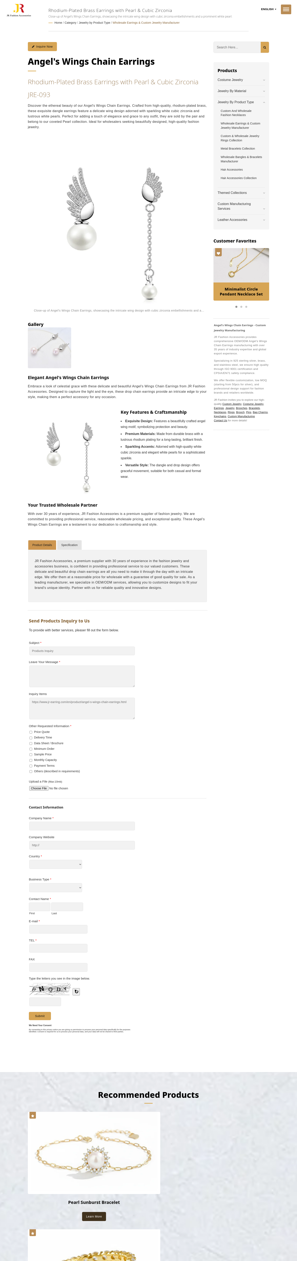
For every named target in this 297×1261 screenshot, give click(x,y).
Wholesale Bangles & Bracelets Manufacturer (241, 159)
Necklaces (220, 412)
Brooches (241, 407)
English (268, 9)
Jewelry (230, 407)
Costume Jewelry (230, 79)
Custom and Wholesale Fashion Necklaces (236, 113)
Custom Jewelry (231, 403)
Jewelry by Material (232, 91)
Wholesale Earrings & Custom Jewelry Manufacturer (146, 22)
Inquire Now (42, 46)
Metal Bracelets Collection (238, 148)
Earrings (219, 407)
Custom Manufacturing (241, 416)
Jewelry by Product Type (94, 22)
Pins (248, 412)
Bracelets (254, 407)
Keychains (220, 416)
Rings (231, 412)
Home (58, 22)
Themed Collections (232, 192)
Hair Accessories (232, 169)
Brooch (240, 412)
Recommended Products (149, 1094)
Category (70, 22)
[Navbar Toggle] (286, 9)
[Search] (237, 47)
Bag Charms (260, 412)
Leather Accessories (232, 219)
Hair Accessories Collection (239, 177)
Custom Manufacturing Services (234, 206)
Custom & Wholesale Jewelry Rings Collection (240, 138)
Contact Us (220, 420)
